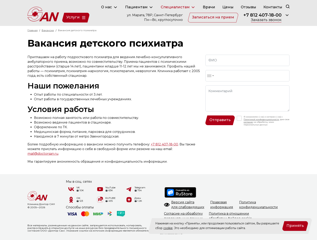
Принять (295, 225)
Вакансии (48, 30)
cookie (168, 228)
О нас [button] (109, 7)
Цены (228, 7)
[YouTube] (100, 189)
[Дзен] (129, 199)
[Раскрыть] (287, 15)
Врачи (209, 7)
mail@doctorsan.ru (42, 154)
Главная (32, 30)
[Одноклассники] (71, 199)
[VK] (71, 189)
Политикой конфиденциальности (261, 119)
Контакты (272, 7)
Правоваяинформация (221, 204)
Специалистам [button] (178, 7)
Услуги (75, 17)
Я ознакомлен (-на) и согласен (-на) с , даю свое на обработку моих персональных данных (267, 120)
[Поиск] (288, 6)
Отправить (220, 120)
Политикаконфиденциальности (258, 204)
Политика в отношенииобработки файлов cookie (230, 216)
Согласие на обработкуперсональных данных (183, 216)
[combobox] (210, 75)
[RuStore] (180, 192)
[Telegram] (129, 189)
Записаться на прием (213, 17)
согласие (248, 122)
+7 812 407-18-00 (262, 15)
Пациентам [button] (139, 7)
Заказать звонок (266, 20)
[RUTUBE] (100, 199)
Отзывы (248, 7)
